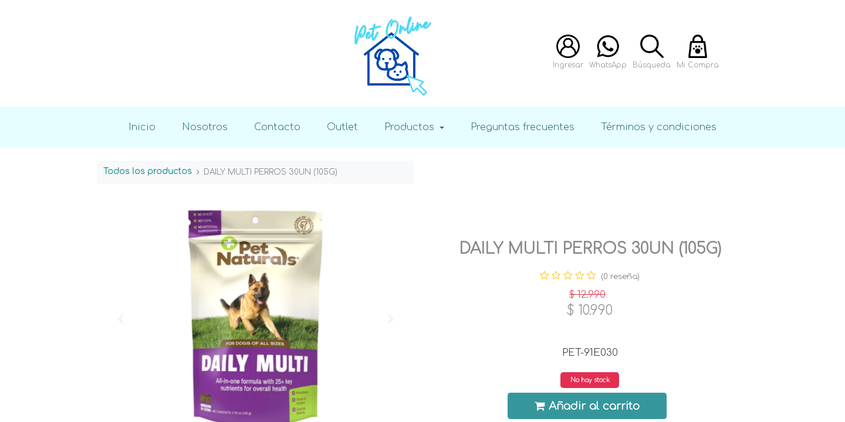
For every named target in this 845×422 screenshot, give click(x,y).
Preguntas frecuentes (522, 126)
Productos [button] (410, 126)
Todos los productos (147, 171)
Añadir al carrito (587, 406)
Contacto (277, 126)
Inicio (142, 126)
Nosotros (205, 126)
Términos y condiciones (658, 126)
